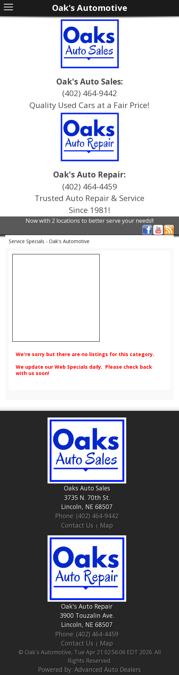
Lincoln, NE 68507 (87, 506)
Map (106, 525)
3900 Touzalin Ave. (87, 615)
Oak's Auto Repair (87, 606)
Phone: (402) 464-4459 (87, 634)
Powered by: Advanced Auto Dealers (89, 669)
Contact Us (77, 525)
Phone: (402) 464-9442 (87, 516)
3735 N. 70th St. (87, 497)
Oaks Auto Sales (87, 488)
